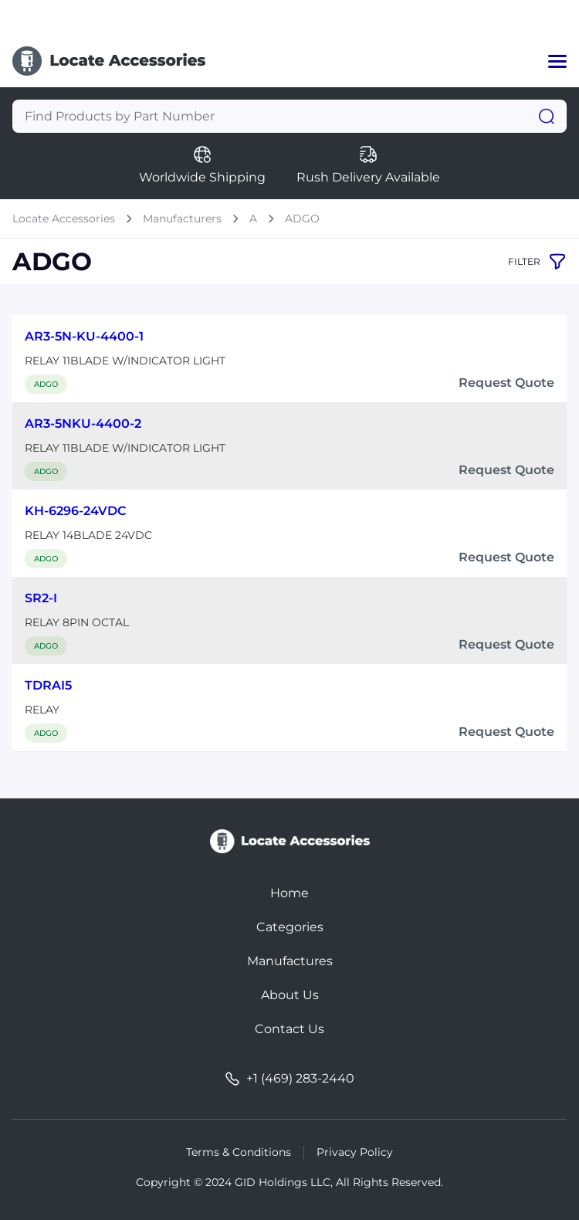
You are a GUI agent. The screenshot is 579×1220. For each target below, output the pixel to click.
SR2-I (41, 598)
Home (289, 893)
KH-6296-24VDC (76, 510)
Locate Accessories (63, 218)
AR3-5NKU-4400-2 (83, 423)
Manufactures (290, 961)
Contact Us (289, 1029)
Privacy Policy (355, 1152)
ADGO (302, 218)
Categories (289, 927)
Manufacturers (182, 218)
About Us (290, 995)
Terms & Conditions (238, 1152)
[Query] (289, 116)
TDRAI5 (48, 685)
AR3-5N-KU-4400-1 (84, 336)
